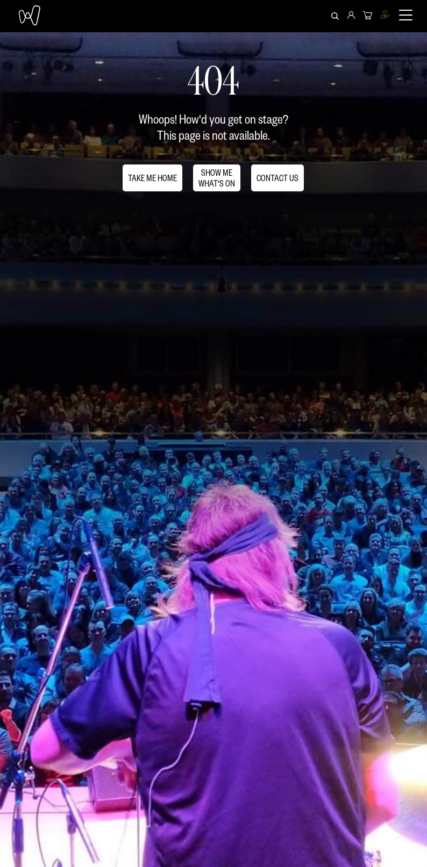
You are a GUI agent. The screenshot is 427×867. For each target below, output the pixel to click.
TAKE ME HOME (152, 177)
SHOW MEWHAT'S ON (216, 178)
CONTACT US (277, 177)
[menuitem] (351, 16)
